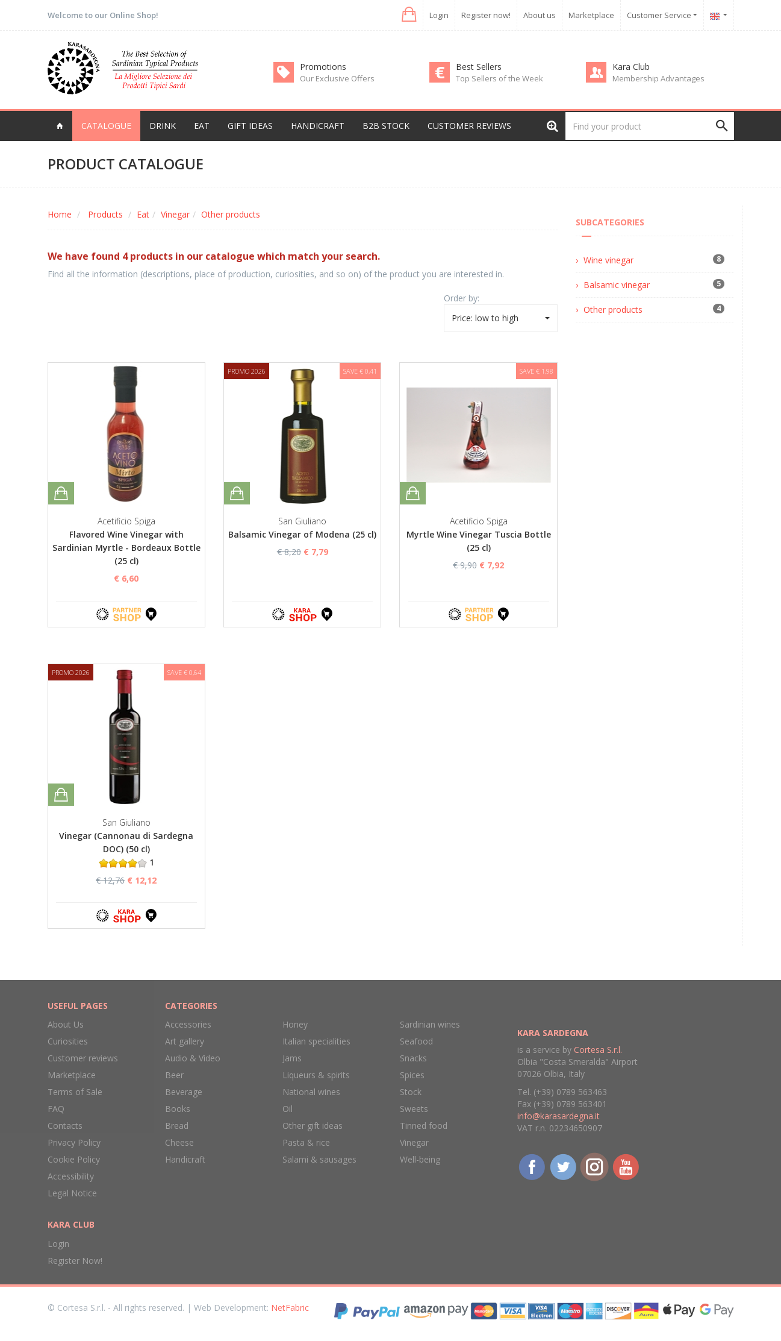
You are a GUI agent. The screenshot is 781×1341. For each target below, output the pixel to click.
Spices (412, 1075)
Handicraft (185, 1159)
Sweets (414, 1108)
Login (439, 15)
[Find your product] (649, 126)
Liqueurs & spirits (316, 1075)
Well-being (420, 1159)
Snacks (413, 1058)
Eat (143, 214)
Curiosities (68, 1041)
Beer (174, 1075)
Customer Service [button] (662, 15)
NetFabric (290, 1307)
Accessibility (71, 1176)
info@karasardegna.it (558, 1116)
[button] (408, 15)
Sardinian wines (430, 1024)
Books (177, 1108)
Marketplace (591, 15)
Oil (287, 1108)
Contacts (65, 1125)
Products (105, 214)
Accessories (188, 1024)
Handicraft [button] (317, 125)
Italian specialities (316, 1041)
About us (539, 15)
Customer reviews (469, 125)
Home (60, 214)
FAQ (56, 1108)
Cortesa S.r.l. (598, 1049)
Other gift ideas (312, 1125)
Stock (411, 1092)
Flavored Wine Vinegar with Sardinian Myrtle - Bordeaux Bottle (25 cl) (126, 548)
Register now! (486, 15)
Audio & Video (192, 1058)
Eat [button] (202, 125)
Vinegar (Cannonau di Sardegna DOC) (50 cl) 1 (126, 849)
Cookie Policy (74, 1159)
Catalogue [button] (106, 125)
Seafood (416, 1041)
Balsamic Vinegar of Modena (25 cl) (302, 534)
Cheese (179, 1142)
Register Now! (75, 1260)
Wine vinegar (608, 260)
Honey (295, 1024)
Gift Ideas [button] (250, 125)
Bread (176, 1125)
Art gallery (184, 1041)
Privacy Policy (74, 1142)
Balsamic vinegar (616, 284)
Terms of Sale (75, 1092)
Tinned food (423, 1125)
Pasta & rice (306, 1142)
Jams (292, 1058)
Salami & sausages (319, 1159)
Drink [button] (162, 125)
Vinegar (175, 214)
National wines (311, 1092)
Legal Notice (72, 1193)
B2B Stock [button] (385, 125)
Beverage (183, 1092)
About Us (66, 1024)
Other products (230, 214)
